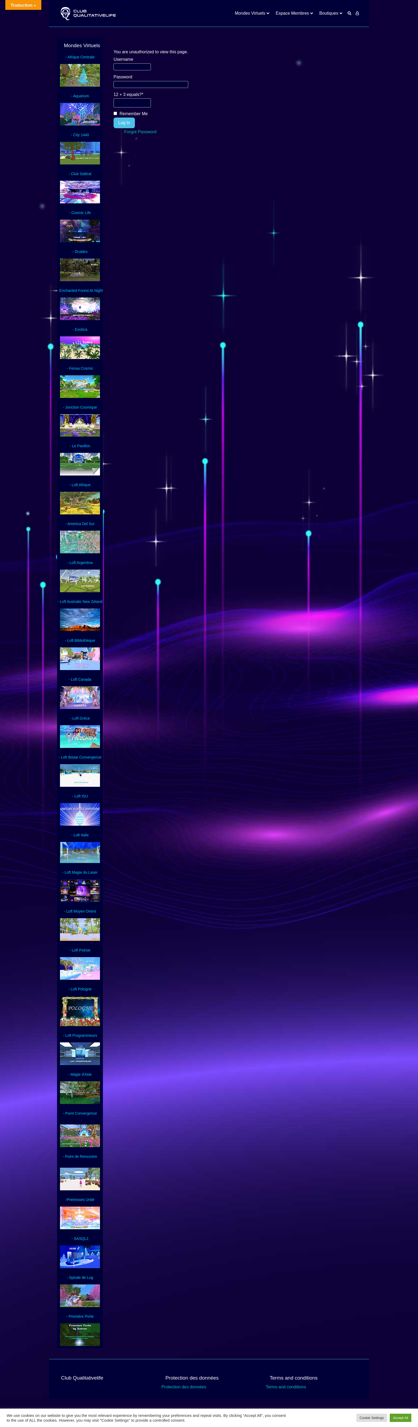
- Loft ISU (80, 796)
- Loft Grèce (80, 718)
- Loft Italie (80, 835)
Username (123, 59)
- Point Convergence (80, 1113)
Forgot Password (140, 132)
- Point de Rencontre (80, 1156)
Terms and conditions (286, 1387)
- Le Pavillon (80, 446)
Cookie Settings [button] (372, 1418)
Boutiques (328, 13)
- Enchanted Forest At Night (80, 290)
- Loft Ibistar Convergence (79, 757)
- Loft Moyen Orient (80, 911)
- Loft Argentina (80, 563)
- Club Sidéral (80, 174)
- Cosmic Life (80, 213)
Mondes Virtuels (250, 13)
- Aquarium (80, 96)
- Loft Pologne (79, 989)
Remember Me (131, 113)
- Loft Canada (80, 679)
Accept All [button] (400, 1418)
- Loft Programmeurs (80, 1035)
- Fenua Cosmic (80, 368)
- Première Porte (80, 1316)
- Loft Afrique (79, 485)
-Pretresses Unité (80, 1200)
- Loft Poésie (80, 950)
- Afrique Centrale (80, 57)
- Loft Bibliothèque (80, 640)
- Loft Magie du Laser (80, 872)
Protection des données (183, 1387)
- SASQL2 (79, 1238)
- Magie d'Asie (80, 1074)
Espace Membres (292, 13)
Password (123, 77)
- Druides (80, 251)
